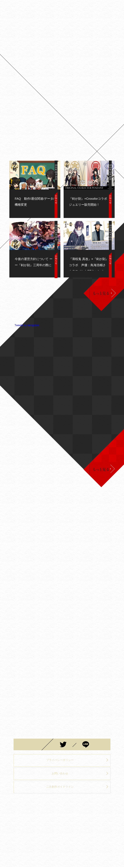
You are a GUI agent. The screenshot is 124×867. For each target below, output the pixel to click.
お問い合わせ (80, 773)
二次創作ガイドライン (77, 786)
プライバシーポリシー (77, 760)
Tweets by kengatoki (27, 325)
